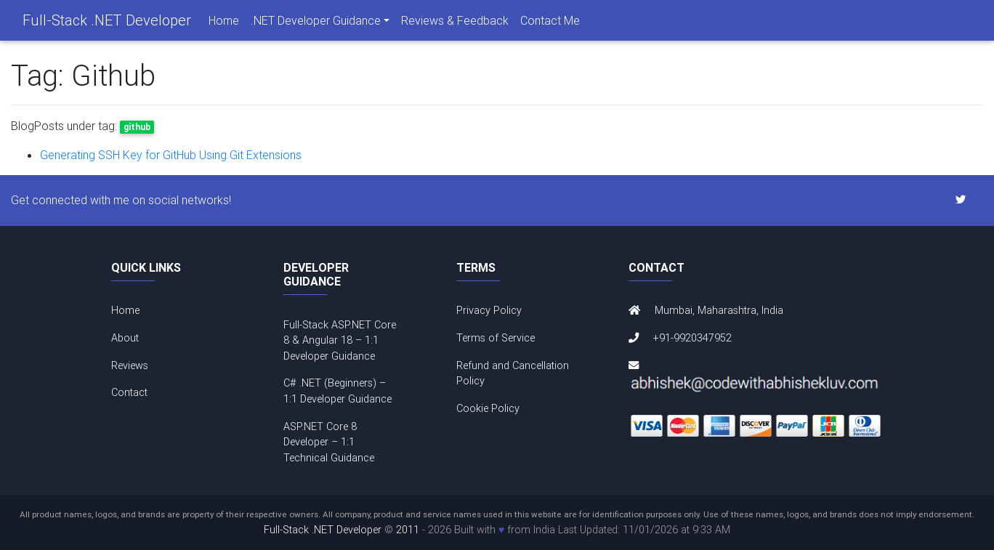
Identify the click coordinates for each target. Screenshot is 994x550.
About (125, 337)
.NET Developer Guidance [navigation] (316, 23)
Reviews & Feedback (455, 23)
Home (224, 23)
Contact (129, 392)
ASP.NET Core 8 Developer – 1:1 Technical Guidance (328, 442)
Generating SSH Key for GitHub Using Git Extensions (171, 154)
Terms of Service (495, 337)
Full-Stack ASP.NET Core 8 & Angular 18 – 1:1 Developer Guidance (339, 340)
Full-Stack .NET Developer (107, 23)
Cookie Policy (488, 408)
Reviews (129, 365)
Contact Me (550, 23)
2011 (407, 529)
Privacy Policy (489, 310)
